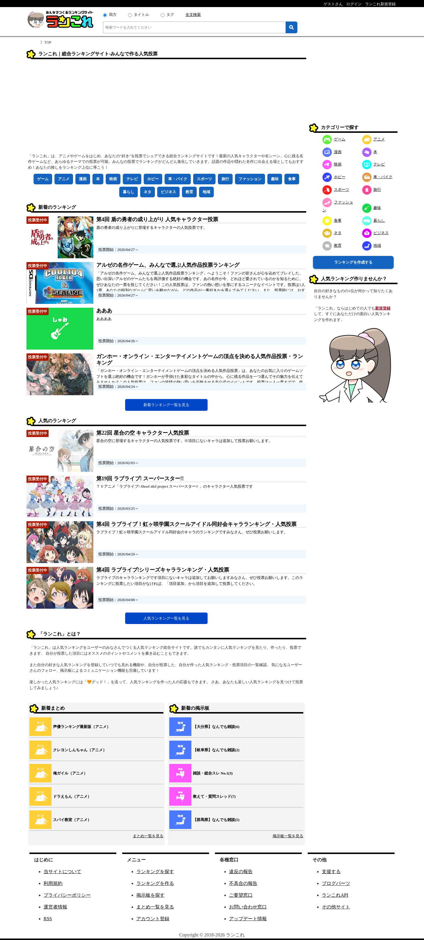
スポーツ (204, 179)
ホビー (153, 179)
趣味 (275, 179)
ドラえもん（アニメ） (72, 796)
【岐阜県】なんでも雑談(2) (216, 750)
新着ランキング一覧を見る (166, 405)
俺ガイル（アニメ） (70, 773)
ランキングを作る (155, 883)
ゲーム (43, 179)
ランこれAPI (335, 895)
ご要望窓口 (241, 895)
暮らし (128, 192)
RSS (48, 918)
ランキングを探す (155, 871)
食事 (292, 179)
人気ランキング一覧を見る (166, 618)
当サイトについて (62, 871)
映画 (113, 179)
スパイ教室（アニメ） (72, 819)
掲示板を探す (150, 895)
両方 (113, 14)
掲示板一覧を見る (288, 836)
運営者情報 (55, 906)
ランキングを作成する (353, 262)
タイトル (141, 14)
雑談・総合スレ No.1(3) (213, 773)
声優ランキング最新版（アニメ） (81, 726)
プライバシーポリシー (67, 895)
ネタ (147, 192)
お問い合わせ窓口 (248, 906)
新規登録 (382, 308)
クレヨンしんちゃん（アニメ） (80, 750)
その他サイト (336, 906)
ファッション (249, 179)
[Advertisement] (166, 108)
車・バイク (177, 179)
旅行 (225, 179)
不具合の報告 (243, 883)
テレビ (132, 179)
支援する (331, 871)
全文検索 (193, 14)
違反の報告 (241, 871)
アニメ (63, 179)
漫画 (83, 179)
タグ (170, 14)
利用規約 (53, 883)
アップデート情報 (248, 918)
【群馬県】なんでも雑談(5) (216, 819)
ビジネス (168, 192)
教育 (189, 192)
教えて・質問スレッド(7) (214, 796)
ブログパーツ (336, 883)
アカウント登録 (152, 918)
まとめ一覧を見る (148, 836)
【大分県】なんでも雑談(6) (216, 726)
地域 (206, 192)
